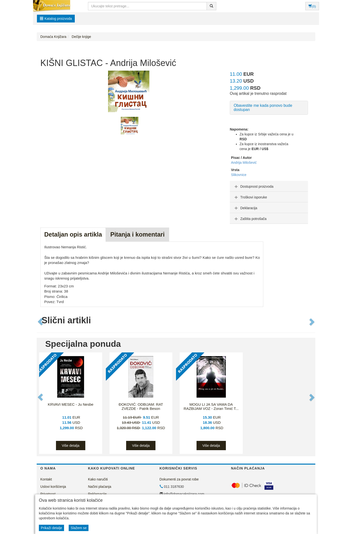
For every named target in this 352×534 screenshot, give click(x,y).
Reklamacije (97, 494)
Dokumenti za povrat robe (179, 479)
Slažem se (79, 528)
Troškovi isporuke (250, 197)
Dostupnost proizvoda (253, 186)
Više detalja (70, 445)
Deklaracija (245, 208)
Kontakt (46, 479)
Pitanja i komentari (137, 234)
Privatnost (47, 494)
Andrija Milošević (244, 162)
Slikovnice (238, 175)
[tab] (269, 186)
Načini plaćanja (99, 487)
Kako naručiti (98, 479)
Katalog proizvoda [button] (56, 19)
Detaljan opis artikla (73, 234)
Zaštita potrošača (249, 219)
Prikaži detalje (51, 528)
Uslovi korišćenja (53, 487)
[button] (41, 322)
